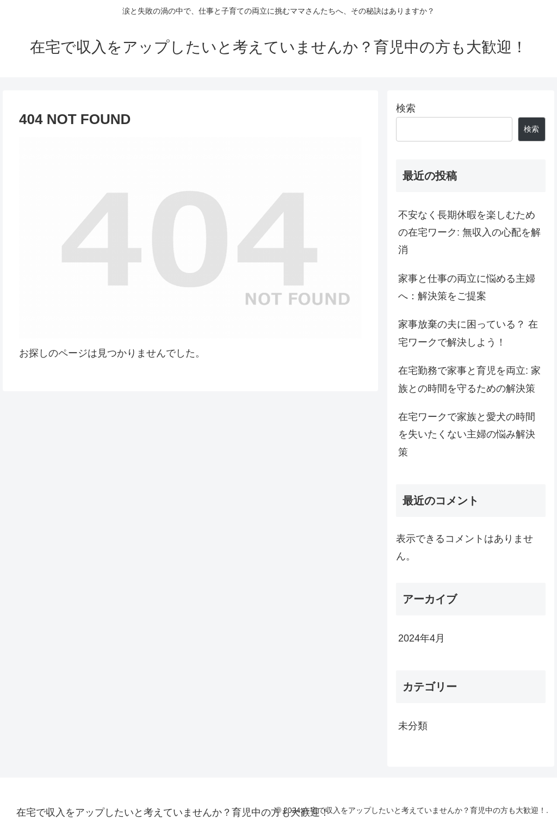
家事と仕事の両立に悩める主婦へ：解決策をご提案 (466, 287)
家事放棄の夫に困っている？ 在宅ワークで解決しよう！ (468, 333)
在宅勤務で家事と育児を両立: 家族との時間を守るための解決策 (469, 379)
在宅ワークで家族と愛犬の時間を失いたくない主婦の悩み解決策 (466, 434)
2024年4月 (421, 638)
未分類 (413, 725)
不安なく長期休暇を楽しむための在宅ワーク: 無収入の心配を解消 (469, 232)
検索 (406, 108)
